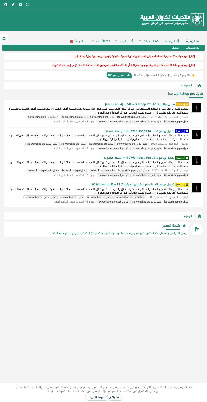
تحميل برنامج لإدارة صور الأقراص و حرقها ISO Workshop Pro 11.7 (140, 184)
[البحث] (9, 41)
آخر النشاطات (192, 47)
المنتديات (148, 41)
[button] (140, 41)
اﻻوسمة (170, 41)
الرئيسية (190, 41)
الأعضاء (100, 41)
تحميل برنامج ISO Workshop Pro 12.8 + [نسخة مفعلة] (147, 104)
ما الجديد (124, 41)
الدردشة (76, 41)
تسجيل (175, 47)
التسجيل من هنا (119, 75)
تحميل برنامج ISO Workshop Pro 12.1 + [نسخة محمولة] (145, 157)
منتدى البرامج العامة (64, 121)
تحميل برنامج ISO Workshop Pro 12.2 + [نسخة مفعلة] (146, 131)
